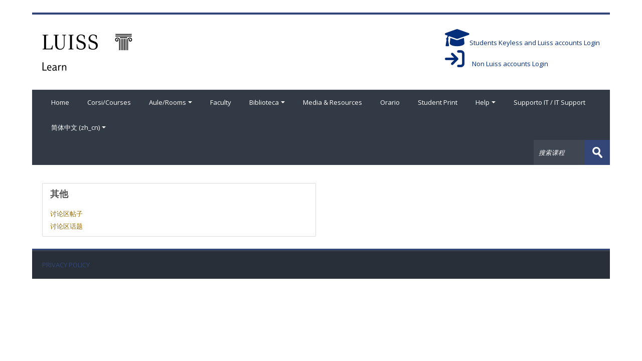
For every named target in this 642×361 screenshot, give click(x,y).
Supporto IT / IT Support (549, 102)
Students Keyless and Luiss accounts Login (522, 42)
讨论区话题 (66, 226)
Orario (390, 102)
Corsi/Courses (109, 102)
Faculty (220, 102)
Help (485, 102)
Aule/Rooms (170, 102)
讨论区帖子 (66, 213)
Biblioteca (267, 102)
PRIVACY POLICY (66, 265)
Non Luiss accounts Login (496, 63)
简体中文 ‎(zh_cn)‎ (78, 127)
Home (60, 102)
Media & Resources (332, 102)
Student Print (437, 102)
